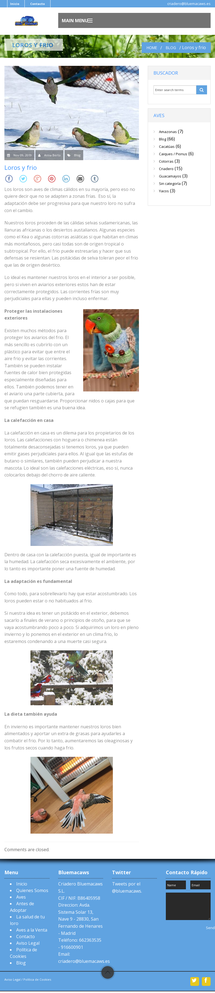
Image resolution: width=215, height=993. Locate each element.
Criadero (166, 168)
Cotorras (166, 161)
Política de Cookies (37, 979)
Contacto (37, 4)
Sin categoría (170, 183)
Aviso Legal (28, 943)
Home (152, 47)
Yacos (164, 190)
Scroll (108, 972)
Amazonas (168, 131)
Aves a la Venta (31, 930)
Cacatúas (167, 146)
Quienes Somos (32, 890)
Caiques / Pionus (173, 153)
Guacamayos (170, 176)
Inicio (14, 4)
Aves (21, 897)
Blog (171, 47)
